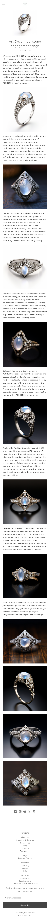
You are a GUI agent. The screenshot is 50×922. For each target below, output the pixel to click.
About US (25, 837)
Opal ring (25, 865)
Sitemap (25, 848)
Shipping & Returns (25, 840)
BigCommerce (29, 913)
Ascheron (25, 863)
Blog (25, 846)
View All (25, 868)
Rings (25, 855)
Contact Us (25, 843)
